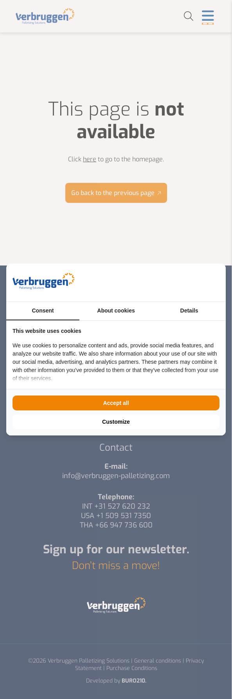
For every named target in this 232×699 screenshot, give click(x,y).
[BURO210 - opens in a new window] (190, 282)
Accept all (116, 403)
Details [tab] (189, 310)
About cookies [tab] (116, 310)
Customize (116, 422)
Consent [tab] (43, 310)
